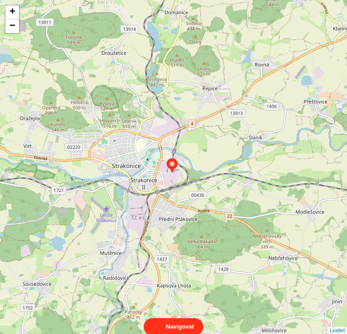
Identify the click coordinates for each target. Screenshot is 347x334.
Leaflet (337, 322)
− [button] (12, 26)
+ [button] (12, 12)
